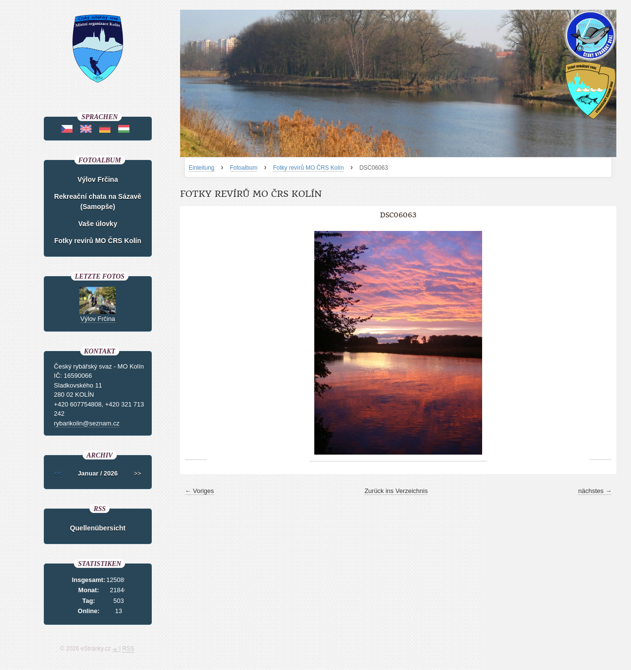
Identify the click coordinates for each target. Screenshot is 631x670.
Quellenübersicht (98, 528)
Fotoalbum (244, 167)
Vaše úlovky (97, 224)
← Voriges (199, 490)
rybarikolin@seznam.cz (87, 423)
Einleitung (202, 167)
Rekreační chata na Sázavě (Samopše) (97, 202)
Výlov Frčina (97, 179)
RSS (128, 648)
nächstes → (595, 490)
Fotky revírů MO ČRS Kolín (308, 167)
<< (58, 473)
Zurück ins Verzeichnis (396, 490)
